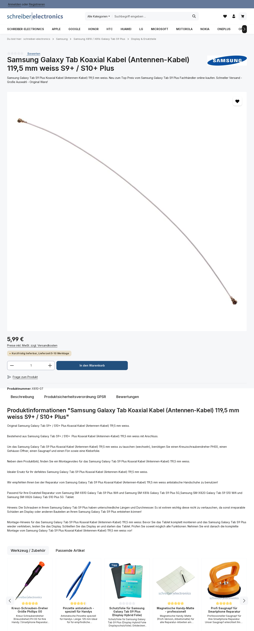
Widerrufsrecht (123, 549)
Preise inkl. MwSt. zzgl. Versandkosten (177, 105)
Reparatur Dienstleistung (80, 545)
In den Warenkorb (187, 138)
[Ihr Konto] (233, 18)
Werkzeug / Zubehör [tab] (28, 393)
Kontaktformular (17, 544)
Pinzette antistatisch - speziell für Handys (78, 453)
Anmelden (14, 4)
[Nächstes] (244, 32)
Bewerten (33, 56)
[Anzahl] (175, 126)
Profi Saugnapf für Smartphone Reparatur (224, 453)
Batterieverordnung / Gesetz (133, 619)
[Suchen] (195, 17)
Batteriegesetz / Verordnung (123, 527)
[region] (75, 163)
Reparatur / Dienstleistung (119, 625)
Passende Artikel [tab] (70, 393)
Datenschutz (121, 536)
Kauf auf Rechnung (83, 561)
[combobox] (152, 17)
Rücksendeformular (83, 518)
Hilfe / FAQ (78, 525)
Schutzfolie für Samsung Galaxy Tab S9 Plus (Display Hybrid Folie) (126, 455)
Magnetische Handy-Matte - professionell (175, 453)
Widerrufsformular (125, 555)
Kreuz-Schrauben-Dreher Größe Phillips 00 (30, 453)
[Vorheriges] (9, 32)
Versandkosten (154, 610)
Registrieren (37, 4)
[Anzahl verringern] (156, 126)
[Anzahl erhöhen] (194, 126)
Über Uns (77, 574)
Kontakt (75, 567)
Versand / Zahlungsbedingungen (85, 534)
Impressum (120, 543)
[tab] (22, 239)
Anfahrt (75, 555)
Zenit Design (71, 622)
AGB (115, 518)
